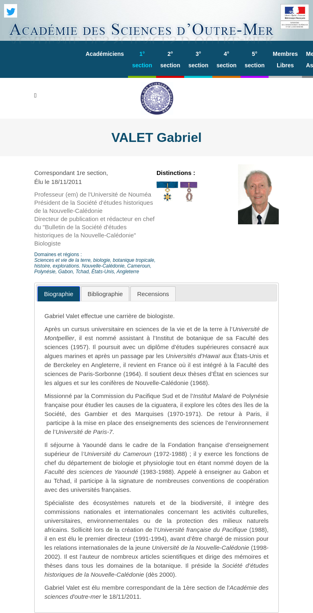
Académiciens (105, 54)
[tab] (58, 293)
